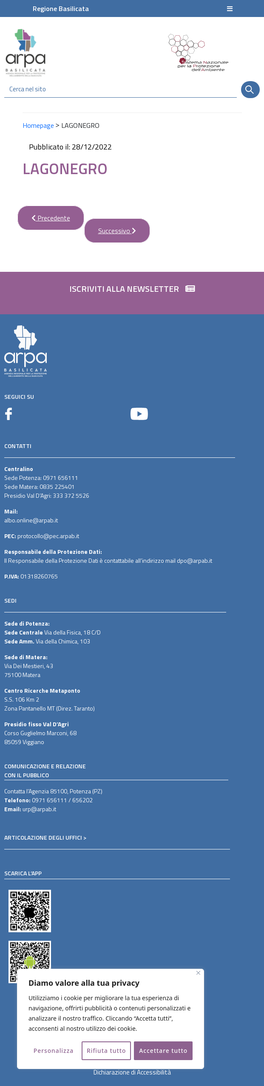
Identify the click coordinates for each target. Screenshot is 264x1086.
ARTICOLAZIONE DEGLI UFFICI (43, 837)
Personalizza (53, 1051)
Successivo (110, 227)
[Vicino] (198, 974)
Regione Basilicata (61, 8)
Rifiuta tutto (106, 1051)
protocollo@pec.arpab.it (48, 535)
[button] (132, 293)
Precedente (43, 214)
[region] (110, 1019)
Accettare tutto (163, 1051)
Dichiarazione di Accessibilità (132, 1072)
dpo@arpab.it (194, 560)
